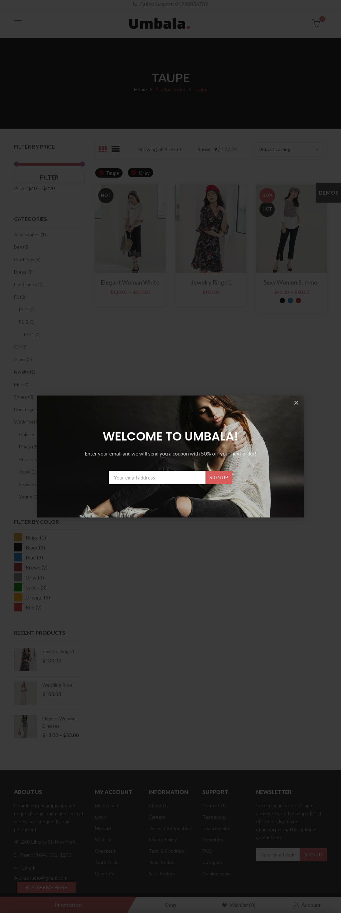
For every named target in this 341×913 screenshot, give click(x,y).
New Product (162, 862)
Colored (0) (30, 434)
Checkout (105, 851)
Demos (328, 192)
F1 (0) (19, 297)
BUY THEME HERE (46, 887)
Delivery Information (170, 828)
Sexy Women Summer (292, 282)
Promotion (68, 904)
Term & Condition (167, 851)
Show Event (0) (34, 484)
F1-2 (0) (27, 322)
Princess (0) (31, 459)
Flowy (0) (28, 447)
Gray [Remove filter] (144, 173)
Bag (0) (21, 247)
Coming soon (216, 873)
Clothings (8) (27, 259)
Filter (49, 177)
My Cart (103, 828)
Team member (217, 828)
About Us (159, 805)
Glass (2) (23, 359)
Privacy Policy (163, 839)
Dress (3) (23, 272)
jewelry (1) (24, 372)
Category (212, 862)
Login (100, 817)
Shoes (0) (23, 397)
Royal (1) (28, 471)
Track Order (107, 862)
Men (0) (22, 384)
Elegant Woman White (130, 282)
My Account (107, 805)
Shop (170, 905)
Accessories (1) (30, 234)
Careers (157, 817)
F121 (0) (32, 334)
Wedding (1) (26, 422)
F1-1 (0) (27, 309)
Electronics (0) (29, 284)
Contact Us (214, 805)
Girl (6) (21, 347)
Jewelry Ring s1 (58, 651)
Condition (212, 839)
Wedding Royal (58, 685)
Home (140, 89)
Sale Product (162, 873)
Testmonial (214, 817)
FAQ (207, 851)
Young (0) (29, 496)
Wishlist (103, 839)
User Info (105, 873)
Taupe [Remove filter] (112, 173)
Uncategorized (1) (32, 409)
